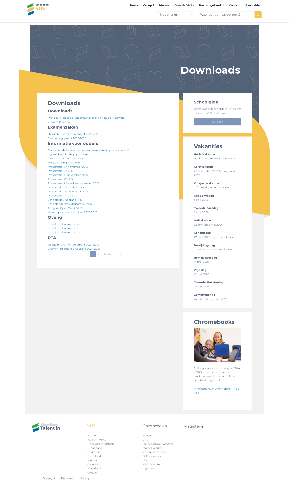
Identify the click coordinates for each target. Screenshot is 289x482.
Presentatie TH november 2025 (68, 191)
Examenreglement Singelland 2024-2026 (74, 248)
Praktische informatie (100, 443)
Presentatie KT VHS (60, 179)
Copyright (48, 478)
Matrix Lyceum (152, 448)
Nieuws (164, 5)
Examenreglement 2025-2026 (67, 138)
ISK (145, 460)
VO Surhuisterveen (155, 452)
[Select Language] (175, 14)
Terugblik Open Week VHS (65, 208)
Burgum (148, 435)
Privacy (84, 478)
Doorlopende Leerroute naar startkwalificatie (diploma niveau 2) (89, 150)
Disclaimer (67, 478)
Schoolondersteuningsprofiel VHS (70, 203)
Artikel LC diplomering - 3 (64, 232)
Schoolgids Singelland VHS (65, 199)
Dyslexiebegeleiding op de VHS (68, 154)
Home (134, 5)
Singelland (94, 468)
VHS (145, 439)
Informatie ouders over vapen (67, 158)
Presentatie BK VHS (61, 170)
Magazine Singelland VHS (64, 162)
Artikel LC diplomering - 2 (64, 228)
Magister (193, 426)
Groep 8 (148, 5)
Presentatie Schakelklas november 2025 (73, 183)
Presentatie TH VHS (60, 195)
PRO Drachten (152, 464)
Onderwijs (93, 452)
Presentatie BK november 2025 (68, 166)
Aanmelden (253, 5)
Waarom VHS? (96, 439)
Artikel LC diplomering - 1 (64, 224)
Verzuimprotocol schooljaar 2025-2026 (72, 212)
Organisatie (94, 448)
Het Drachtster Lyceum (158, 443)
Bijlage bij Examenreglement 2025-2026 (73, 134)
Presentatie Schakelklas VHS (66, 187)
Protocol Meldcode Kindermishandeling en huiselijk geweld (86, 117)
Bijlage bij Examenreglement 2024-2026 (74, 244)
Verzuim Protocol (59, 122)
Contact (235, 5)
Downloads (94, 456)
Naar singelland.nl (211, 5)
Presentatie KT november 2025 (68, 175)
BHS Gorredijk (152, 456)
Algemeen (149, 468)
